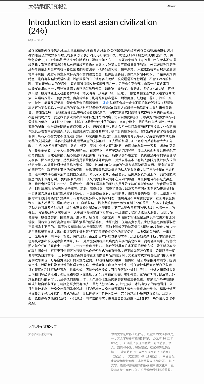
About (171, 6)
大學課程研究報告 (48, 6)
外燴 (105, 103)
